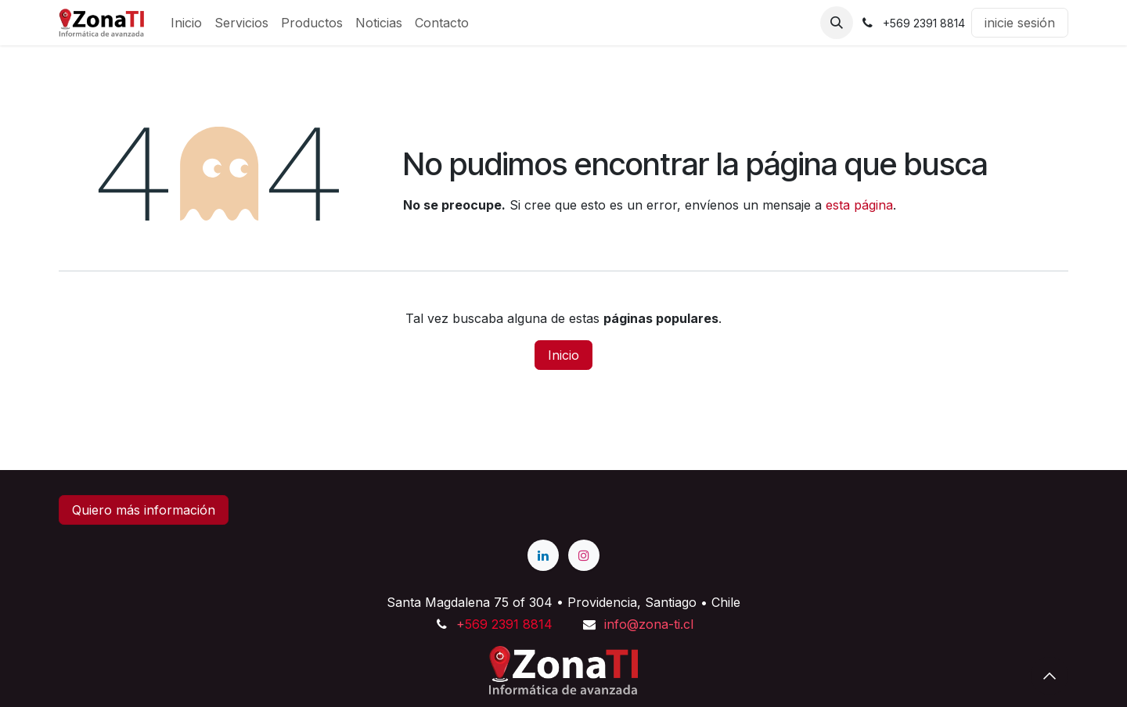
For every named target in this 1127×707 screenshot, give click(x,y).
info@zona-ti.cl (648, 624)
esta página (859, 205)
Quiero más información (143, 510)
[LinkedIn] (543, 555)
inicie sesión (1020, 23)
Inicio (563, 355)
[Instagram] (584, 555)
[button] (836, 22)
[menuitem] (186, 22)
